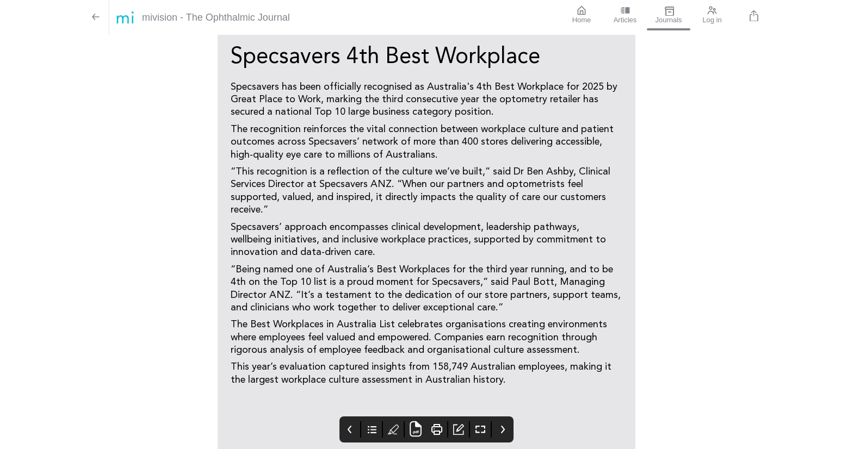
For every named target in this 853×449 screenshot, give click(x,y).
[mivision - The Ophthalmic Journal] (334, 17)
